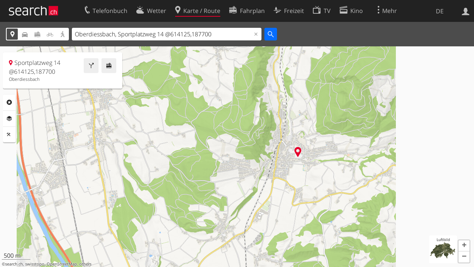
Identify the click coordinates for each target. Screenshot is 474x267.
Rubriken (9, 102)
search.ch (14, 264)
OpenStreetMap (62, 264)
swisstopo (34, 264)
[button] (464, 245)
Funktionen (9, 134)
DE (440, 11)
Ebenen (9, 118)
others (85, 264)
